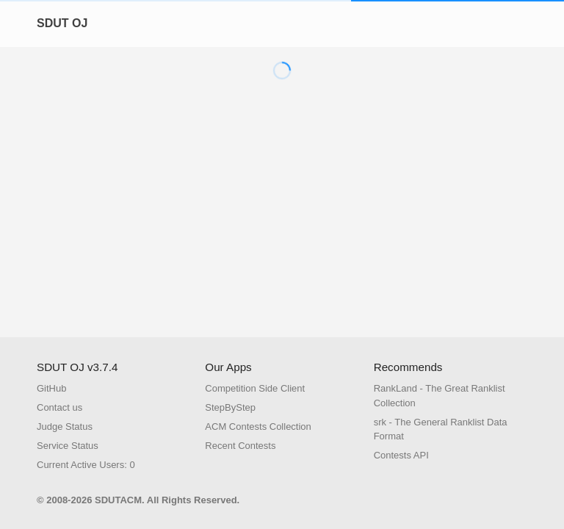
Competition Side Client (255, 388)
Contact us (59, 407)
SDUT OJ (62, 23)
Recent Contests (240, 445)
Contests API (401, 455)
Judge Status (65, 426)
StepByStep (230, 407)
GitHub (51, 388)
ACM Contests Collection (258, 426)
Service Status (67, 445)
